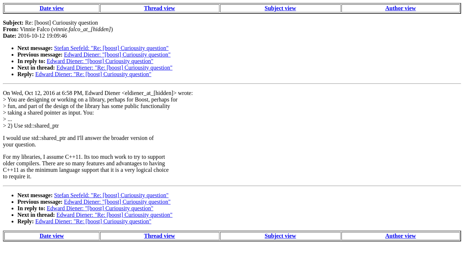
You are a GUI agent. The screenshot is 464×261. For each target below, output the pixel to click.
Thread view (159, 8)
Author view (400, 8)
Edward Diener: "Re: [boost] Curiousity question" (115, 68)
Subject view (280, 8)
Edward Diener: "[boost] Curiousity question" (117, 54)
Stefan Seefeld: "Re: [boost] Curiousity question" (111, 48)
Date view (52, 8)
